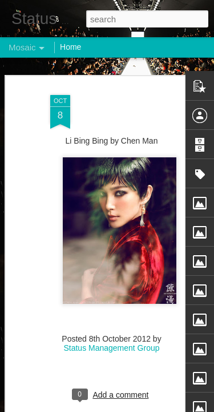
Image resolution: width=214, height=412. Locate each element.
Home (70, 47)
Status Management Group (111, 342)
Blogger (143, 405)
